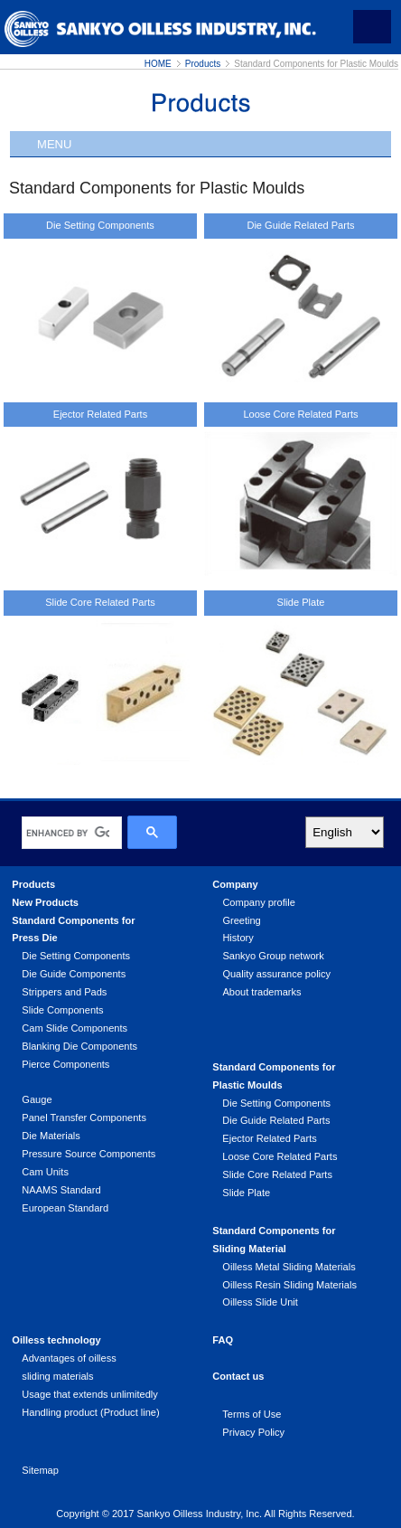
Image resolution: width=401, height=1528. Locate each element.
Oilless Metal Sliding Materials (288, 1266)
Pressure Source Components (88, 1153)
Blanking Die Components (79, 1046)
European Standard (65, 1208)
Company (234, 884)
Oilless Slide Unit (260, 1302)
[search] (68, 833)
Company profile (258, 902)
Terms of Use (251, 1414)
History (237, 937)
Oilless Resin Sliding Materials (289, 1284)
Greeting (241, 920)
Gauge (36, 1099)
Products (202, 64)
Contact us (238, 1376)
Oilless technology (56, 1340)
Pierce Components (65, 1064)
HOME (158, 64)
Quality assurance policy (276, 973)
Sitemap (40, 1470)
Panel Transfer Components (84, 1117)
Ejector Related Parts (100, 414)
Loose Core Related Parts (300, 414)
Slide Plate (301, 602)
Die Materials (50, 1135)
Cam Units (45, 1171)
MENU (54, 144)
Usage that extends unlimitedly (89, 1394)
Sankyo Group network (272, 955)
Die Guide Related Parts (300, 225)
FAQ (222, 1340)
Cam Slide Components (74, 1028)
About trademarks (261, 991)
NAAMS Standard (61, 1189)
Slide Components (62, 1010)
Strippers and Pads (64, 991)
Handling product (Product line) (90, 1412)
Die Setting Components (100, 225)
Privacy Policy (253, 1432)
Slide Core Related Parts (100, 602)
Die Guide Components (74, 973)
